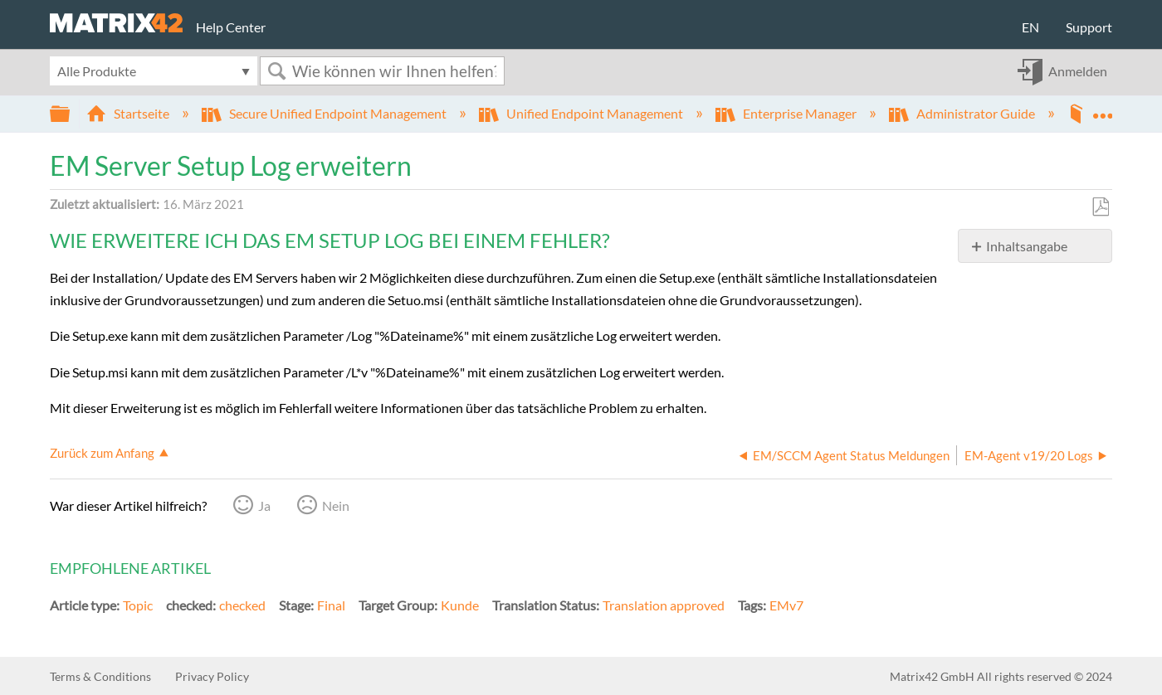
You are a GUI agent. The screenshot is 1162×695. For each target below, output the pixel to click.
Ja (264, 505)
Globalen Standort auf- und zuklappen (1102, 108)
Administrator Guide (963, 113)
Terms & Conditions (100, 676)
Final (331, 605)
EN (1030, 27)
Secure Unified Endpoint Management (325, 113)
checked (242, 605)
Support (1089, 27)
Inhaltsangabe (1026, 246)
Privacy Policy (212, 676)
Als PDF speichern (1100, 207)
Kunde (460, 605)
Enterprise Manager (787, 113)
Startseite (129, 113)
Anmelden (1077, 71)
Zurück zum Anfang (102, 452)
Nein (335, 505)
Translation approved (664, 605)
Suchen (276, 71)
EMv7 (786, 605)
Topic (138, 605)
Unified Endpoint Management (582, 113)
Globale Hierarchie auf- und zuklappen (70, 114)
